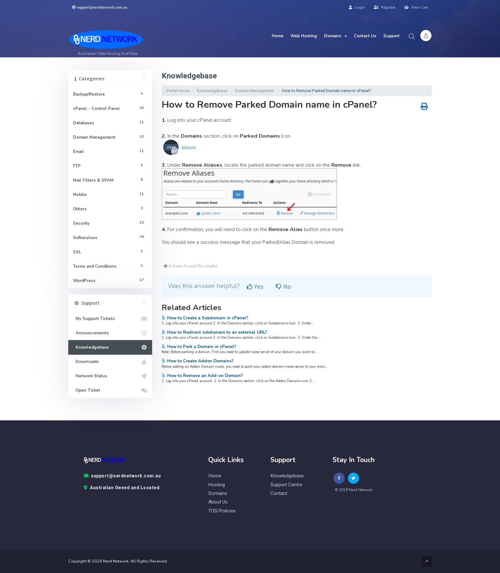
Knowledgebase (212, 91)
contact (278, 493)
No (283, 286)
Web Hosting (303, 36)
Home (277, 36)
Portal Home (177, 91)
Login (357, 7)
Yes (255, 286)
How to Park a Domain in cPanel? (199, 347)
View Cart (416, 7)
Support (391, 36)
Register (384, 7)
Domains (335, 36)
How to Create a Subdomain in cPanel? (205, 318)
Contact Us (365, 36)
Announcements (110, 333)
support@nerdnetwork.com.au (122, 476)
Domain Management (254, 91)
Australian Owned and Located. (122, 488)
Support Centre (286, 485)
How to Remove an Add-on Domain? (202, 376)
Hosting (216, 485)
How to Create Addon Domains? (198, 361)
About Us (218, 502)
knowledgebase (287, 476)
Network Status (110, 376)
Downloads (110, 362)
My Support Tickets (110, 319)
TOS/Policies (222, 511)
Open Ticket (110, 390)
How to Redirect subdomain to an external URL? (214, 332)
